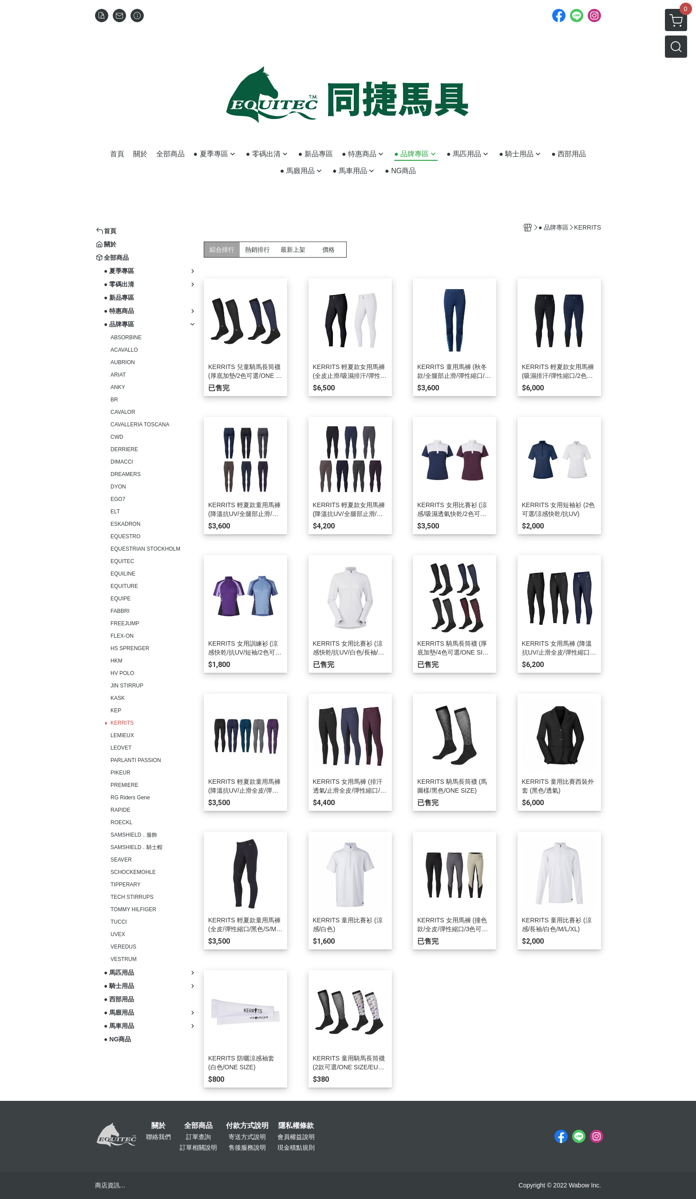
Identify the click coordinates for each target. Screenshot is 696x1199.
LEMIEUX (122, 735)
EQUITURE (124, 586)
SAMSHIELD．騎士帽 (136, 847)
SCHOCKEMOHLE (133, 872)
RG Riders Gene (130, 797)
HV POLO (122, 673)
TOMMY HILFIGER (133, 909)
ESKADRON (125, 524)
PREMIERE (124, 785)
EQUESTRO (125, 536)
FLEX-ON (122, 636)
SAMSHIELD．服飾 (134, 835)
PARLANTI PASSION (136, 760)
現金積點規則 (296, 1147)
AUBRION (123, 362)
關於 (158, 1125)
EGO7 (118, 499)
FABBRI (120, 611)
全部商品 (198, 1125)
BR (114, 400)
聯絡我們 (158, 1137)
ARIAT (118, 375)
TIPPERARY (126, 884)
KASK (118, 698)
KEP (116, 710)
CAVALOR (123, 412)
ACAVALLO (124, 350)
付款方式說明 (247, 1125)
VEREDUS (123, 947)
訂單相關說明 (198, 1147)
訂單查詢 (198, 1137)
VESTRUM (124, 959)
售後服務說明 (247, 1147)
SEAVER (121, 860)
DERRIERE (124, 449)
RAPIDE (120, 810)
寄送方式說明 (247, 1137)
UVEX (118, 934)
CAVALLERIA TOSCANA (140, 424)
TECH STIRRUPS (132, 897)
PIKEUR (120, 773)
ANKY (118, 387)
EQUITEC (122, 561)
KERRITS (122, 723)
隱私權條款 (296, 1125)
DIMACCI (122, 462)
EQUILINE (123, 574)
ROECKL (121, 822)
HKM (117, 661)
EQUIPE (120, 599)
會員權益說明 (296, 1137)
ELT (115, 511)
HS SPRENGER (130, 648)
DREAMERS (126, 474)
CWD (117, 437)
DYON (118, 487)
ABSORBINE (126, 337)
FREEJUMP (125, 623)
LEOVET (121, 748)
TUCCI (119, 922)
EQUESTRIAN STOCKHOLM (145, 549)
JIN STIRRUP (127, 686)
